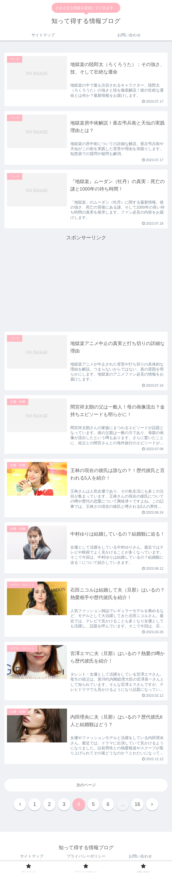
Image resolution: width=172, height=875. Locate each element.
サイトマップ (31, 857)
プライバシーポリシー (86, 857)
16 (138, 805)
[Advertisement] (86, 281)
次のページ (86, 785)
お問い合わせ (140, 857)
